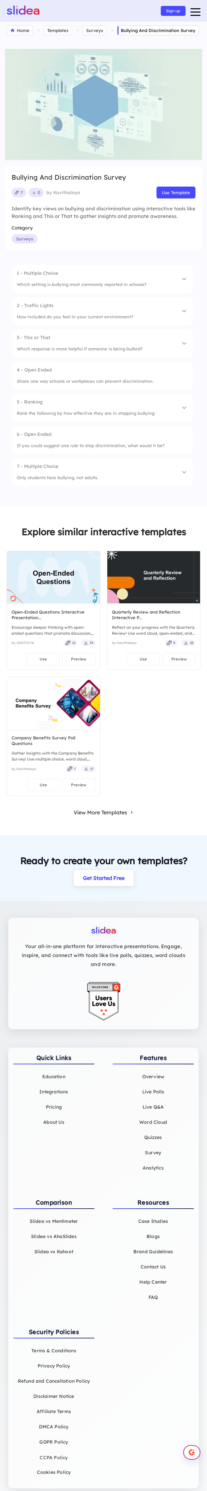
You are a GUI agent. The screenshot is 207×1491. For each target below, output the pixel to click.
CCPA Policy (54, 1464)
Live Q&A (153, 1112)
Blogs (153, 1241)
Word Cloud (153, 1127)
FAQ (153, 1302)
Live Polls (153, 1096)
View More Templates (104, 812)
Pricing (54, 1112)
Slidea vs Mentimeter (54, 1226)
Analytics (153, 1174)
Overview (153, 1081)
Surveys (24, 238)
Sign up (173, 10)
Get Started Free (103, 878)
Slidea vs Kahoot (53, 1256)
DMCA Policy (53, 1432)
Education (53, 1081)
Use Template (176, 192)
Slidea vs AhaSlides (54, 1241)
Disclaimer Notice (53, 1401)
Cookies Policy (54, 1477)
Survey (153, 1157)
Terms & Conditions (53, 1355)
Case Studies (153, 1226)
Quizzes (153, 1142)
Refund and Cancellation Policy (54, 1386)
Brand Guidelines (153, 1256)
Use (43, 659)
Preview (78, 659)
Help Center (153, 1287)
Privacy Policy (54, 1370)
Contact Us (153, 1271)
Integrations (53, 1096)
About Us (53, 1127)
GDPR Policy (53, 1448)
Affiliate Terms (54, 1416)
